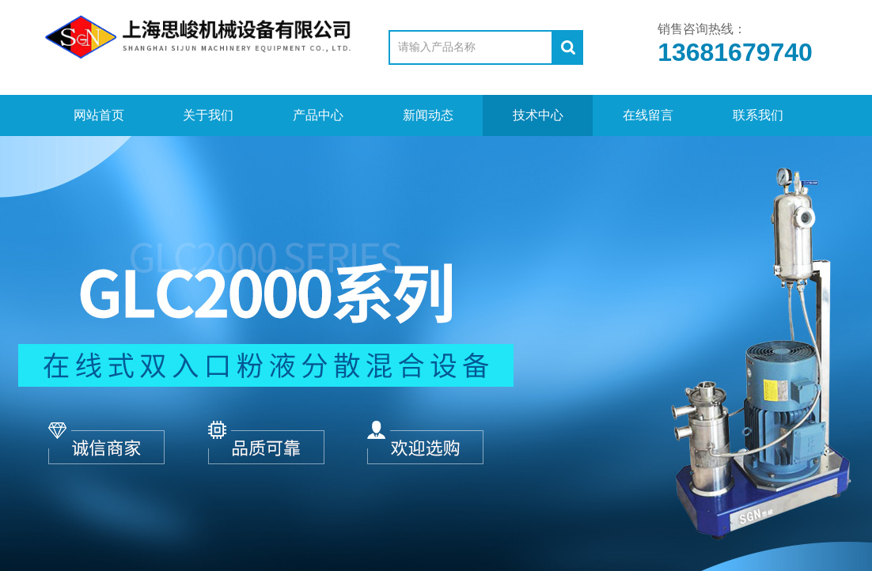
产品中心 (318, 115)
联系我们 (758, 115)
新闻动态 (428, 115)
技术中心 (538, 115)
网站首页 (99, 115)
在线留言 (648, 115)
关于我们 (208, 115)
